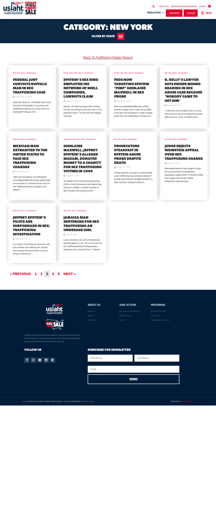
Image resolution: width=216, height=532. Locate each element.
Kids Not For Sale (158, 311)
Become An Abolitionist (129, 311)
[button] (153, 6)
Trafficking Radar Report (184, 6)
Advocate (155, 315)
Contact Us (92, 320)
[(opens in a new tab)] (32, 96)
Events (202, 6)
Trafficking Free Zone (160, 320)
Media (90, 315)
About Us (163, 6)
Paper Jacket (186, 401)
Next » (69, 274)
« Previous (20, 274)
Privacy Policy (88, 401)
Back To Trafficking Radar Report (108, 57)
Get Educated (125, 315)
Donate (122, 320)
